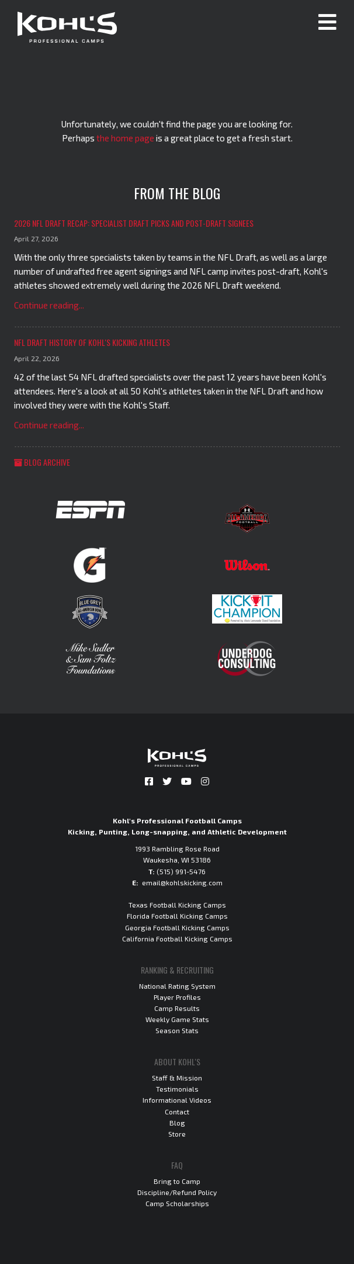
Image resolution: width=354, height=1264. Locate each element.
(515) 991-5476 (181, 871)
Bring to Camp (177, 1181)
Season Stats (177, 1030)
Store (177, 1134)
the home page (125, 138)
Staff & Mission (177, 1077)
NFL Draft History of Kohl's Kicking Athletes (92, 342)
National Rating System (177, 986)
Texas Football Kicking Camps (177, 905)
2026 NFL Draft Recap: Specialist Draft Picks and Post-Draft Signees (134, 223)
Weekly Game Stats (177, 1019)
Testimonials (177, 1089)
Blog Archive (42, 462)
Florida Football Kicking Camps (177, 916)
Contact (177, 1111)
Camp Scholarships (177, 1203)
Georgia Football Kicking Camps (177, 927)
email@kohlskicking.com (182, 882)
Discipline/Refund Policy (177, 1192)
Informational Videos (177, 1100)
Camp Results (177, 1008)
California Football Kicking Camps (177, 938)
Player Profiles (177, 997)
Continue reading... (49, 305)
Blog (177, 1122)
